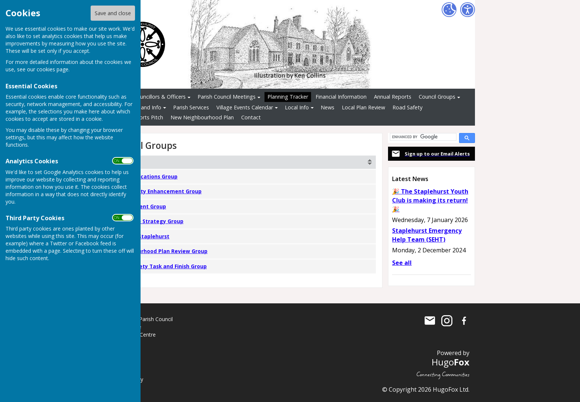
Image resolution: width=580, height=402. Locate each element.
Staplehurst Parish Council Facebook (463, 320)
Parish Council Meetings (227, 96)
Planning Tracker (287, 96)
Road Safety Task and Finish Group (161, 266)
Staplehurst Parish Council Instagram (446, 320)
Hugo (450, 362)
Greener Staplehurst (142, 236)
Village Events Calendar (244, 107)
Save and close (113, 13)
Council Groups (437, 96)
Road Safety (407, 107)
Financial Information (341, 96)
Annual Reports (392, 96)
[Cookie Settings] (449, 9)
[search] (422, 136)
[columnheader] (243, 162)
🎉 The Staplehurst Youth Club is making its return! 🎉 (430, 200)
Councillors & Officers (160, 96)
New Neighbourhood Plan (202, 117)
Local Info (297, 107)
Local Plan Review (363, 107)
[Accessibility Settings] (467, 9)
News (327, 107)
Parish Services (191, 107)
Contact (251, 117)
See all (402, 263)
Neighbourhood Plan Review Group (161, 251)
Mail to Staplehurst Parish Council (429, 320)
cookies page (52, 69)
